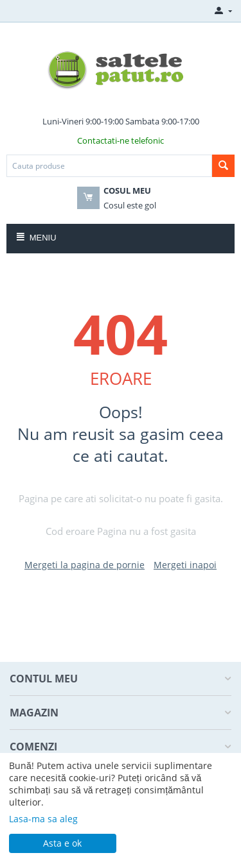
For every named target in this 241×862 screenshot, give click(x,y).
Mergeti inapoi (185, 565)
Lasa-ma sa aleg (43, 819)
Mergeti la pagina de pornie (84, 565)
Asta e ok (62, 843)
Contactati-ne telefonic (120, 140)
